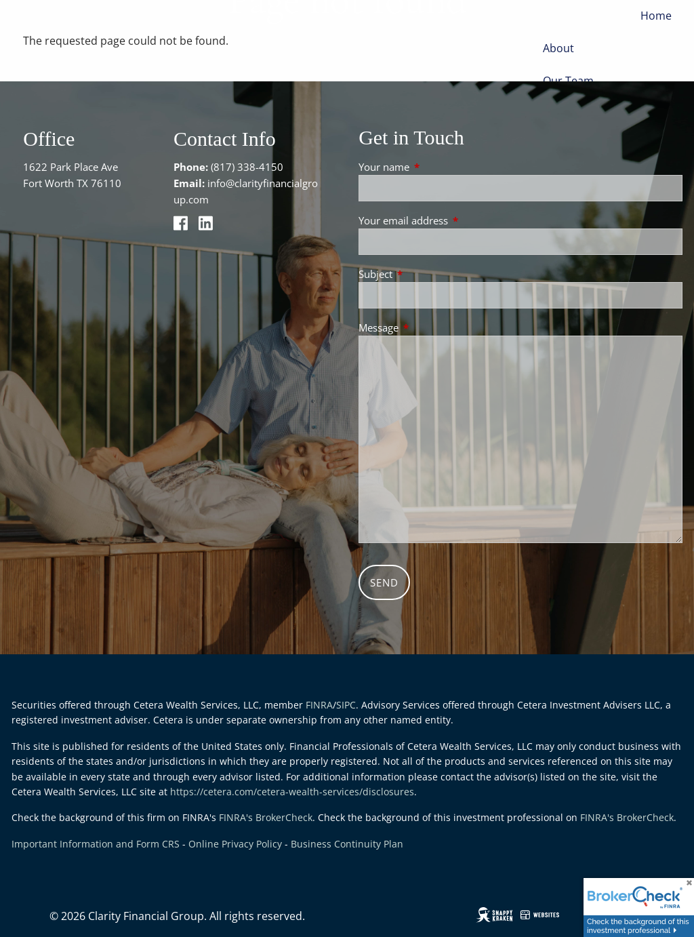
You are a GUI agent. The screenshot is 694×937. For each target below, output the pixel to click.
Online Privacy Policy (235, 843)
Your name (434, 167)
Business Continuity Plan (347, 843)
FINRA (319, 704)
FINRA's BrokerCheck (265, 817)
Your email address (453, 220)
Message (429, 327)
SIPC (346, 704)
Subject (426, 274)
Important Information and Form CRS (96, 843)
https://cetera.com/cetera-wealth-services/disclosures (292, 791)
